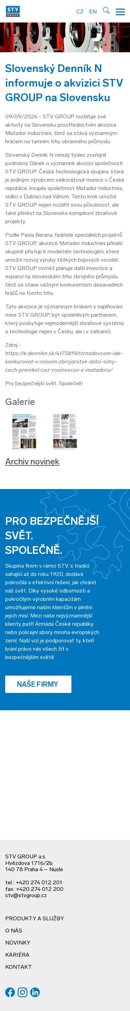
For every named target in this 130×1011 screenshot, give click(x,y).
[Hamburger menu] (120, 11)
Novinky (17, 943)
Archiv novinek (32, 462)
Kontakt (18, 967)
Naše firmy (38, 684)
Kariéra (17, 955)
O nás (13, 931)
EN (93, 12)
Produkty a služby (34, 919)
